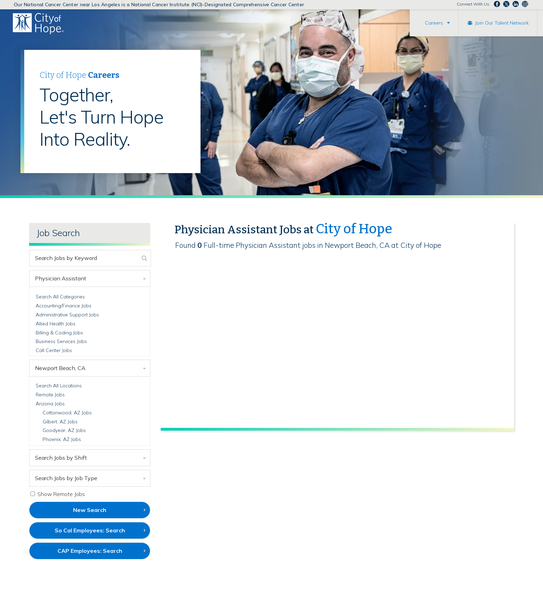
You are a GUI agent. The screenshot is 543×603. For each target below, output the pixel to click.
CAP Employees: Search (101, 553)
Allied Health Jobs (55, 324)
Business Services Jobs (61, 341)
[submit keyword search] (144, 258)
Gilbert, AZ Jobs (60, 421)
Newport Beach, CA (60, 367)
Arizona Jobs (50, 403)
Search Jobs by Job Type (66, 478)
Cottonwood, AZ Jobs (67, 413)
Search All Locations (59, 385)
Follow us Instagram (525, 4)
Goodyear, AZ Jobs (64, 430)
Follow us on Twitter (506, 4)
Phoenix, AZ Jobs (62, 439)
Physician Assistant (60, 278)
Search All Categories (60, 297)
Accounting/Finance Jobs (63, 306)
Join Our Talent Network (502, 23)
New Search (89, 509)
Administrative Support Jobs (67, 315)
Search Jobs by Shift (61, 457)
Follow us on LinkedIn (516, 4)
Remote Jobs (50, 395)
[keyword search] (84, 258)
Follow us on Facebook (497, 4)
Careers (434, 23)
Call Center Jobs (54, 350)
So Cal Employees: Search (101, 532)
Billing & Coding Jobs (59, 333)
